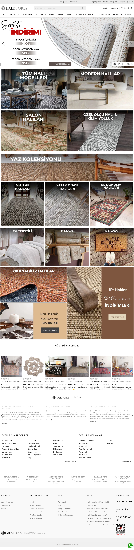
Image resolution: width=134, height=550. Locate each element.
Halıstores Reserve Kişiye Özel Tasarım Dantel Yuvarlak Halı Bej (32, 382)
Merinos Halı (84, 455)
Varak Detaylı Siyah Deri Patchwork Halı (55, 382)
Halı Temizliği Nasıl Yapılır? (97, 515)
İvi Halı (109, 441)
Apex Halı (83, 452)
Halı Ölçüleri (91, 505)
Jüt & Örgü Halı (34, 455)
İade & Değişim (35, 505)
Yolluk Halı (32, 441)
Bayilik (3, 509)
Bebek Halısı (33, 449)
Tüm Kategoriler (70, 461)
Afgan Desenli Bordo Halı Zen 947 (100, 381)
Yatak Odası (41, 15)
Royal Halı (83, 446)
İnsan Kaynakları (7, 502)
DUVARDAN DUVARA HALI (85, 15)
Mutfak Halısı (7, 455)
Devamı (5, 423)
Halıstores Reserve (87, 441)
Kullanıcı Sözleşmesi (65, 515)
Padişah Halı (84, 444)
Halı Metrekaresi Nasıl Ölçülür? (98, 502)
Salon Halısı (58, 441)
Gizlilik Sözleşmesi (65, 512)
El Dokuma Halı (59, 449)
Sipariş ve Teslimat (37, 509)
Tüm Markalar (126, 461)
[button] (131, 44)
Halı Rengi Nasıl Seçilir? (96, 512)
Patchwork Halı (34, 446)
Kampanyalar (104, 15)
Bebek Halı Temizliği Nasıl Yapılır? (99, 518)
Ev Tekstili (57, 452)
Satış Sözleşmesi (64, 509)
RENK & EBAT (14, 15)
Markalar (117, 15)
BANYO (60, 15)
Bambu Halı (6, 446)
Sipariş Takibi (96, 2)
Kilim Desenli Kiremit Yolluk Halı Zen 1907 (11, 382)
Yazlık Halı (57, 455)
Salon (52, 15)
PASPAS (69, 15)
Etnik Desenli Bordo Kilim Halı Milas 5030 (122, 382)
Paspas (30, 458)
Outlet (128, 15)
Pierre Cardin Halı (86, 458)
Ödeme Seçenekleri (37, 512)
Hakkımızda (5, 505)
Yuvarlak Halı (7, 458)
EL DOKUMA (27, 15)
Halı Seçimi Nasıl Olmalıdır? (97, 509)
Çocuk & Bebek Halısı (11, 449)
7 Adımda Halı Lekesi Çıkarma (98, 522)
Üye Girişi (114, 8)
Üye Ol (105, 8)
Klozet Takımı (33, 452)
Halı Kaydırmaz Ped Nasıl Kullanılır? (100, 525)
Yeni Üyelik (62, 502)
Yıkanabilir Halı (34, 444)
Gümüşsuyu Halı (85, 449)
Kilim (55, 444)
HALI (4, 15)
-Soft (57, 544)
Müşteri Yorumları (36, 518)
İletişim (32, 502)
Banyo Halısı (7, 452)
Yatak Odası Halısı (9, 444)
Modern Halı (7, 441)
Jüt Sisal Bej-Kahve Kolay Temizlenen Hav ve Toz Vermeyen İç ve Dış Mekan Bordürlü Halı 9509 (78, 382)
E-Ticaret (61, 544)
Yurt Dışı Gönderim (37, 515)
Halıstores (110, 444)
